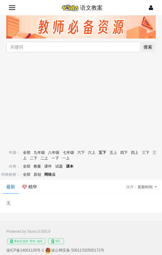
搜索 (147, 46)
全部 (26, 152)
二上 (44, 158)
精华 (29, 186)
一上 (66, 158)
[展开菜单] (12, 7)
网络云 (50, 174)
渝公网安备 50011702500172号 (77, 250)
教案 (37, 166)
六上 (91, 152)
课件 (48, 166)
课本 (69, 166)
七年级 (68, 152)
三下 (145, 152)
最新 (10, 186)
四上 (134, 152)
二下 (33, 158)
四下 (124, 152)
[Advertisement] (81, 100)
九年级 (39, 152)
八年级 (53, 152)
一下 (55, 158)
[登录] (151, 7)
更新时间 (146, 187)
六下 (81, 152)
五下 (102, 152)
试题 (59, 166)
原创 (37, 174)
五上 (113, 152)
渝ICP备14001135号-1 (25, 250)
